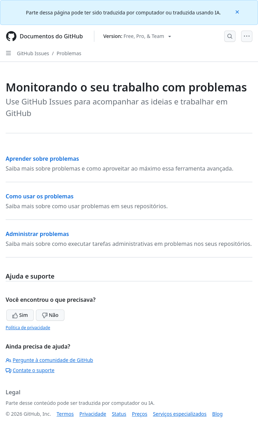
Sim (20, 315)
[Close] (238, 11)
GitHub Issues (33, 53)
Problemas (69, 53)
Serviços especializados (179, 413)
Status (119, 413)
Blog (217, 413)
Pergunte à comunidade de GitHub (49, 360)
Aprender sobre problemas (42, 158)
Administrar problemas (37, 234)
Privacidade (93, 413)
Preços (139, 413)
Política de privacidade (28, 328)
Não (50, 315)
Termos (65, 413)
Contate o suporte (30, 370)
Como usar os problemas (40, 196)
